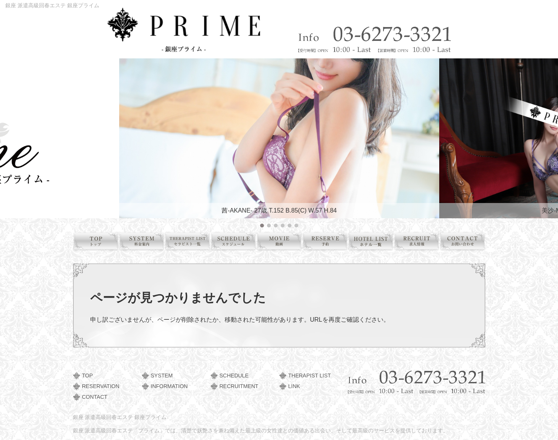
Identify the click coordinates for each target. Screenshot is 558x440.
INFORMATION (169, 386)
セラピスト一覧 (190, 242)
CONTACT (95, 397)
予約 (328, 242)
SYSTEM (162, 375)
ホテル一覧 (373, 242)
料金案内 (144, 242)
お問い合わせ (465, 242)
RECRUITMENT (239, 386)
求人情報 (419, 242)
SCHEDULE (234, 375)
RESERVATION (101, 386)
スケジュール (236, 242)
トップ (99, 242)
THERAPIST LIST (309, 375)
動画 (282, 242)
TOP (87, 375)
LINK (294, 386)
